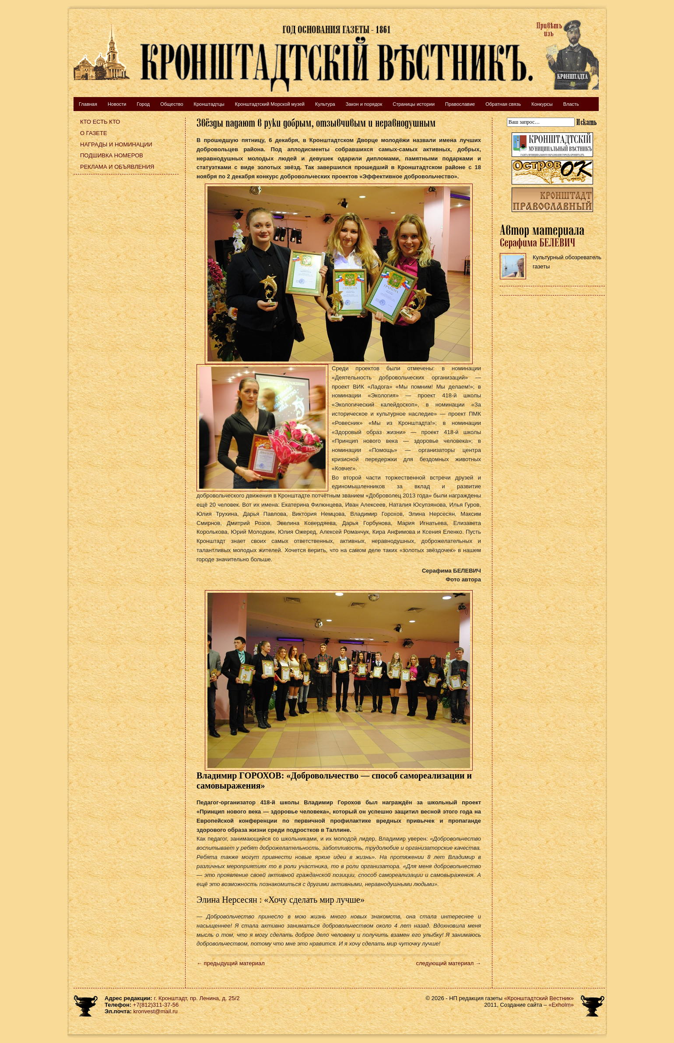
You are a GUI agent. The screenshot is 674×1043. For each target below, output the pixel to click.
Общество (171, 104)
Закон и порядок (364, 104)
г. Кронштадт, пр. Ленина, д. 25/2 (197, 998)
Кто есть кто (100, 121)
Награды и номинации (116, 144)
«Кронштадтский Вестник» (539, 998)
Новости (117, 104)
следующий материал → (448, 963)
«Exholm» (561, 1004)
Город (143, 104)
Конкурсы (541, 104)
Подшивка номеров (111, 155)
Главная (88, 104)
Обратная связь (503, 104)
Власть (571, 104)
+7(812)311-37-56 (156, 1004)
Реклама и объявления (117, 166)
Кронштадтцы (209, 104)
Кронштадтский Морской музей (270, 104)
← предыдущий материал (231, 963)
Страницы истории (414, 104)
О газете (93, 133)
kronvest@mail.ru (155, 1011)
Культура (325, 104)
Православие (460, 104)
